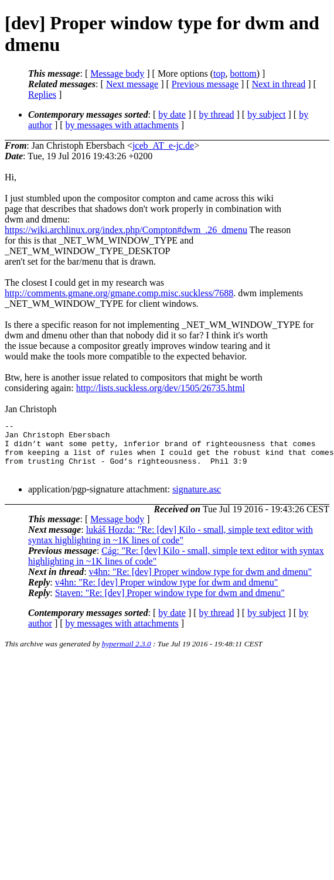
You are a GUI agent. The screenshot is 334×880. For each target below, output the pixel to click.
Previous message (205, 84)
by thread (216, 114)
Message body (117, 73)
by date (172, 114)
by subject (266, 114)
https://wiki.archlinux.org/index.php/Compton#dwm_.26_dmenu (126, 230)
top (219, 73)
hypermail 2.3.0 (126, 654)
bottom (243, 73)
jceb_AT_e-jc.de (163, 145)
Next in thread (279, 84)
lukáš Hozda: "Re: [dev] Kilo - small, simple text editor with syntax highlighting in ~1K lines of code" (170, 545)
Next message (132, 84)
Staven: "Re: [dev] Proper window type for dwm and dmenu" (170, 603)
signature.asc (196, 500)
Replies (42, 95)
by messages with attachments (122, 125)
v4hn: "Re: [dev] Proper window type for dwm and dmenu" (200, 582)
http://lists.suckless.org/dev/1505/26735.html (160, 388)
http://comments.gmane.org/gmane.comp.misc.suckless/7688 (119, 293)
